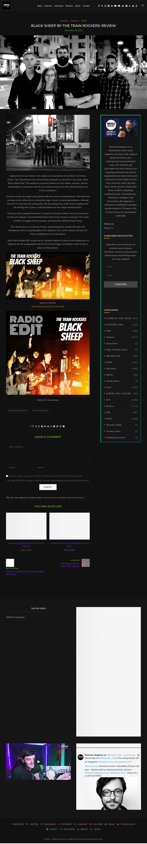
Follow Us (108, 228)
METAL (122, 375)
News (39, 6)
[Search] (142, 6)
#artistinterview (123, 762)
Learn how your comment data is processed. (63, 498)
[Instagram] (105, 6)
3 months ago (129, 756)
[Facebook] (99, 6)
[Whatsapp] (130, 6)
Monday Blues (122, 382)
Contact (86, 6)
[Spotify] (126, 6)
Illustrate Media (96, 840)
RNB (122, 413)
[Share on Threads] (60, 427)
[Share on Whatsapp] (51, 427)
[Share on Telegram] (54, 427)
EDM (122, 331)
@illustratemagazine (15, 618)
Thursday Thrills (122, 425)
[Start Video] (48, 276)
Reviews (69, 6)
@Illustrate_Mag (114, 756)
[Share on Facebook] (36, 427)
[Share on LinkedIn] (45, 427)
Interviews (58, 6)
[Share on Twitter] (39, 427)
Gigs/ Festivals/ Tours (122, 350)
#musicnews (92, 766)
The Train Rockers (40, 411)
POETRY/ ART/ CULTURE (122, 394)
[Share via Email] (64, 427)
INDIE (122, 363)
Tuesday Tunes (122, 432)
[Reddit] (133, 6)
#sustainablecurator (17, 411)
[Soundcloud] (122, 6)
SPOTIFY (49, 307)
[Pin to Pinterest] (42, 427)
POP (122, 400)
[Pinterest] (109, 6)
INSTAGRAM (37, 307)
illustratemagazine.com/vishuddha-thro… (106, 773)
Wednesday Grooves (122, 438)
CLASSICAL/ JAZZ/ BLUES (122, 319)
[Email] (119, 6)
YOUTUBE (59, 307)
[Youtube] (115, 6)
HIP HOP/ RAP (122, 356)
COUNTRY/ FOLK (122, 325)
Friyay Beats (122, 344)
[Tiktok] (137, 6)
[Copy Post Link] (57, 427)
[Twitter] (102, 6)
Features (48, 6)
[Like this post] (33, 427)
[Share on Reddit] (48, 427)
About (78, 6)
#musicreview (106, 762)
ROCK (122, 419)
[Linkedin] (112, 6)
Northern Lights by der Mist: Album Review (26, 545)
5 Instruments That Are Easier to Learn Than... (69, 545)
